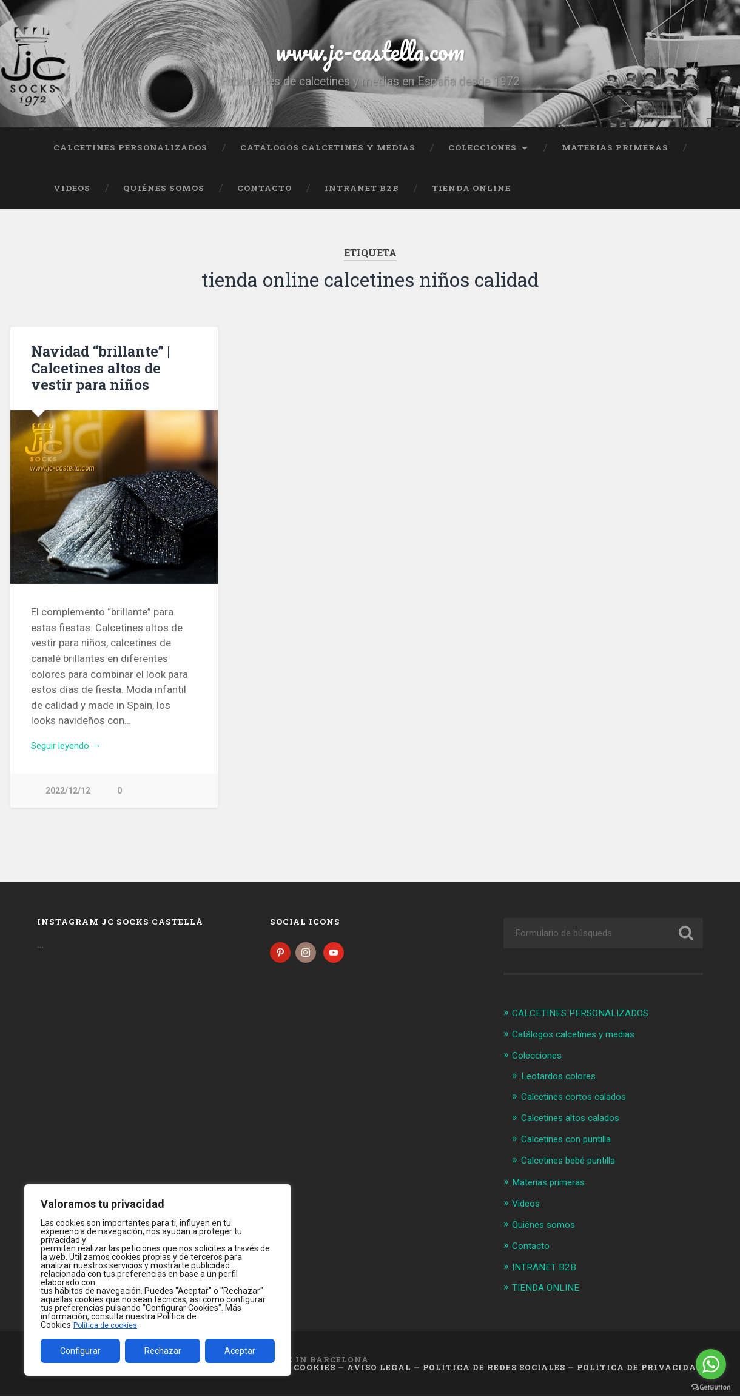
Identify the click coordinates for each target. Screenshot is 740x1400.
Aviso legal (379, 1371)
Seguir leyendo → (71, 754)
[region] (157, 1280)
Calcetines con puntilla (572, 1146)
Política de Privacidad (640, 1371)
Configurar (80, 1351)
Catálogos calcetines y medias (327, 154)
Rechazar (162, 1351)
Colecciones (482, 154)
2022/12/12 (67, 800)
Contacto (264, 195)
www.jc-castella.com (370, 54)
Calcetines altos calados (577, 1126)
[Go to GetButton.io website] (710, 1388)
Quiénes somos (163, 195)
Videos (71, 195)
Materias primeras (615, 154)
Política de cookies (108, 1325)
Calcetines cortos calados (581, 1105)
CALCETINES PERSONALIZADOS (130, 154)
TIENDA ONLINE (471, 195)
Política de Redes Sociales (494, 1371)
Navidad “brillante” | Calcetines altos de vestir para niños (100, 375)
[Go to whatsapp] (711, 1364)
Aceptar (239, 1351)
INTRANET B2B (362, 195)
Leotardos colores (563, 1084)
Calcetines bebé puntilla (574, 1167)
